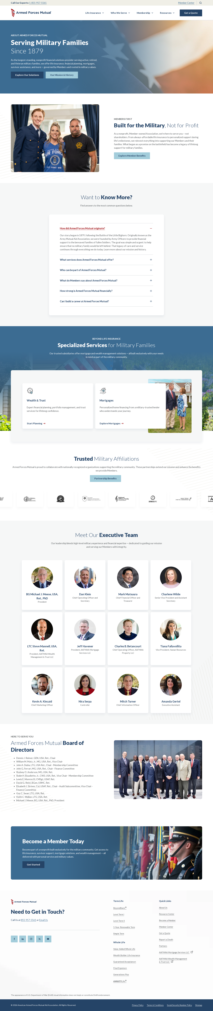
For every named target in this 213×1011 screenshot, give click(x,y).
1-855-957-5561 (38, 2)
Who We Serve (119, 12)
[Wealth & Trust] (57, 406)
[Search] (200, 2)
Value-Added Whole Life (124, 949)
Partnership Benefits (105, 478)
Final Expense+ (120, 968)
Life (119, 981)
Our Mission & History (61, 75)
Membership (143, 12)
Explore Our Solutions (27, 75)
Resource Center (166, 914)
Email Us (43, 920)
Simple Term (118, 933)
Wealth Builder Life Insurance (126, 955)
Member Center (186, 2)
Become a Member (167, 920)
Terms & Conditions (155, 1005)
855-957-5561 (28, 920)
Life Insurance (93, 12)
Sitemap (198, 1005)
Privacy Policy (137, 1005)
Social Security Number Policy (179, 1005)
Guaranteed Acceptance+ (124, 961)
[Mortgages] (130, 406)
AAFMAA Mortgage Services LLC (176, 952)
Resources (165, 12)
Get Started (33, 864)
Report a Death (166, 939)
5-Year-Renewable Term (124, 927)
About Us (163, 907)
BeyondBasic (119, 907)
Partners (163, 946)
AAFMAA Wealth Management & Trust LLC (173, 960)
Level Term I (118, 914)
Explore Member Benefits (131, 155)
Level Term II (119, 921)
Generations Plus (121, 974)
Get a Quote (191, 12)
